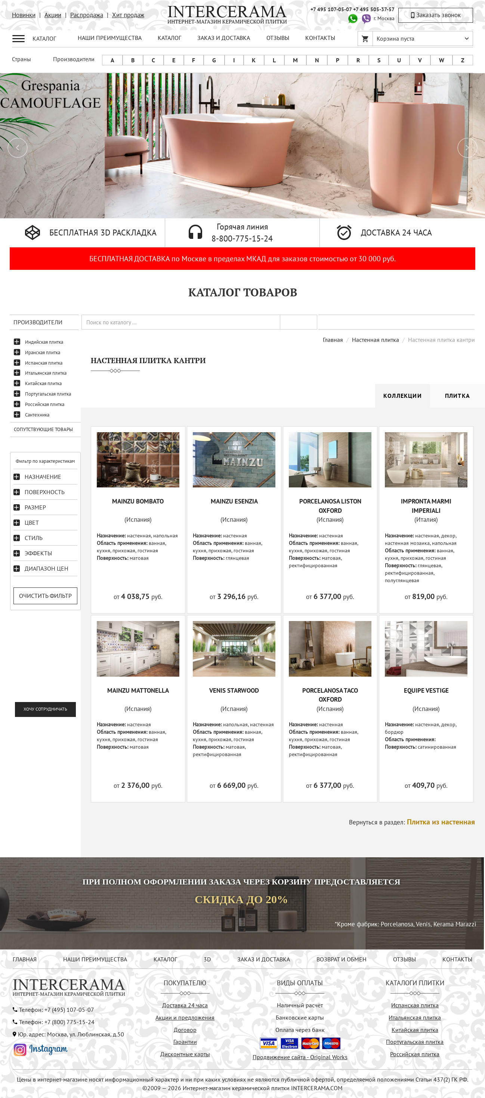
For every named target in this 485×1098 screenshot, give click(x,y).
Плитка (457, 395)
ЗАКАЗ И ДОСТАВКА (223, 37)
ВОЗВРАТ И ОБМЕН (341, 959)
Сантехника (37, 415)
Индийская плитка (44, 342)
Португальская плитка (48, 394)
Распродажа (86, 15)
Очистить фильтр (45, 595)
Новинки (23, 15)
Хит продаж (128, 15)
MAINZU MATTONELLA (138, 690)
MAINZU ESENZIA (234, 501)
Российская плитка (44, 404)
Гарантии (185, 1041)
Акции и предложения (184, 1017)
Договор (185, 1029)
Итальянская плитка (46, 373)
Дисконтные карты (185, 1054)
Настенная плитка (375, 339)
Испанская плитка (43, 363)
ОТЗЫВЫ (277, 37)
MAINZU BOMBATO (138, 501)
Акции (52, 15)
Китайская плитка (43, 383)
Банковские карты (300, 1017)
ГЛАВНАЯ (25, 959)
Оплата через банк (300, 1029)
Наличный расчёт (300, 1005)
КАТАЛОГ (169, 37)
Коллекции (402, 395)
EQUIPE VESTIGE (426, 690)
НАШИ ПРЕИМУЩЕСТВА (110, 37)
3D (207, 959)
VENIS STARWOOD (234, 690)
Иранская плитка (42, 352)
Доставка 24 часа (185, 1005)
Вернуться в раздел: (412, 822)
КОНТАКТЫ (320, 37)
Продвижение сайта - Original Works (300, 1057)
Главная (333, 339)
